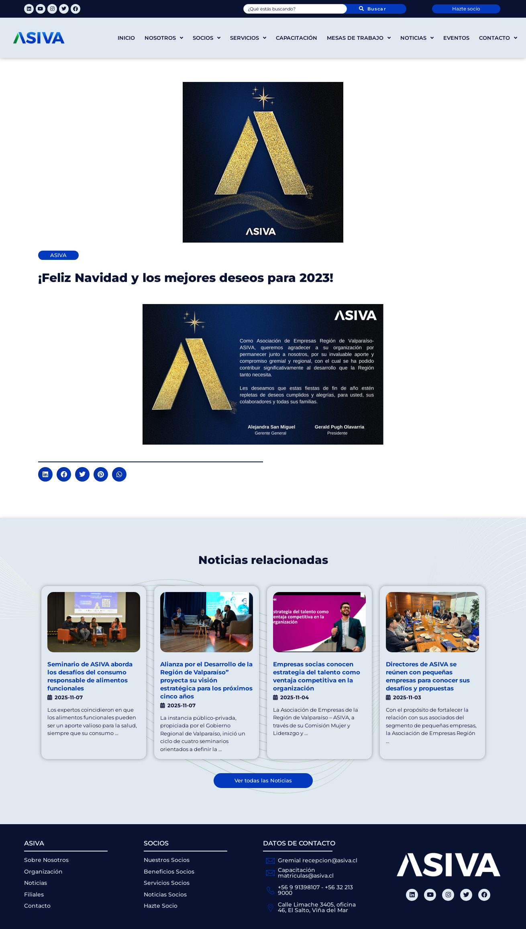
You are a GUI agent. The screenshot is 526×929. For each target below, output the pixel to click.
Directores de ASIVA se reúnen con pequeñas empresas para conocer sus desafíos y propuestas (428, 676)
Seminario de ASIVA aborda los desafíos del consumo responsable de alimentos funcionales (90, 676)
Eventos (456, 38)
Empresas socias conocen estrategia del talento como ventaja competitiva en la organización (316, 676)
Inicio (126, 38)
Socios (206, 38)
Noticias (417, 38)
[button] (45, 474)
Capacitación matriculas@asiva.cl (306, 872)
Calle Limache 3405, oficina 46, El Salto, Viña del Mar (317, 907)
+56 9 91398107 (299, 887)
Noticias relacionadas (263, 559)
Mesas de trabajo (359, 38)
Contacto (498, 38)
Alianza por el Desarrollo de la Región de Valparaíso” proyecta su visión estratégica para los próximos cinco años (206, 680)
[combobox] (295, 9)
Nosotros (164, 38)
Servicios (248, 38)
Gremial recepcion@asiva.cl (317, 860)
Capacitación (296, 38)
